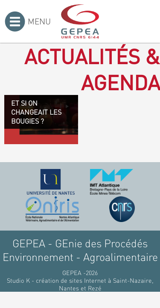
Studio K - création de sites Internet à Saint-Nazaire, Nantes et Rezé (80, 284)
